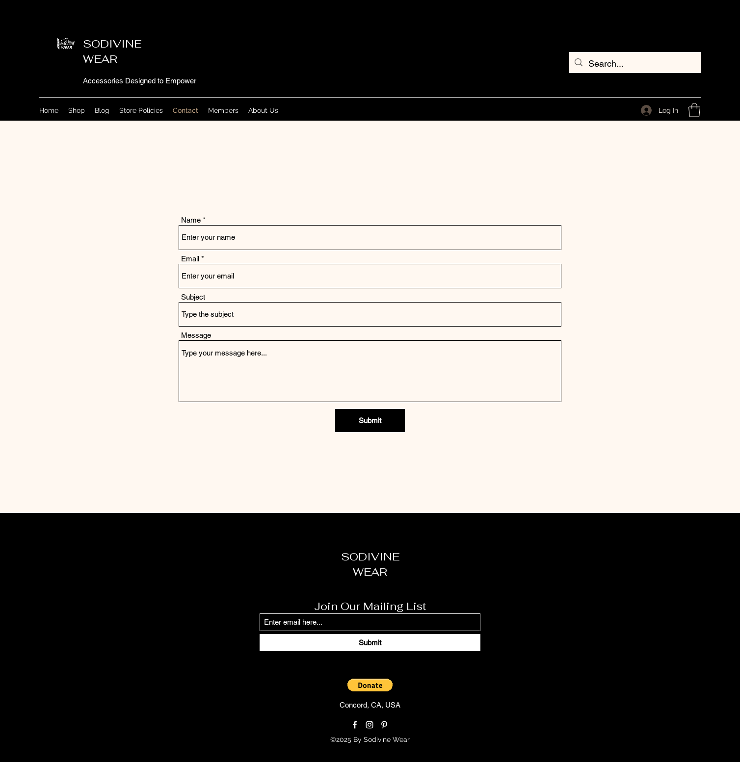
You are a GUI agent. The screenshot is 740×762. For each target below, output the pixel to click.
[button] (694, 110)
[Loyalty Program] (450, 740)
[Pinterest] (384, 725)
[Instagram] (369, 725)
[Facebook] (355, 725)
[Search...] (634, 64)
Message (196, 335)
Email (190, 258)
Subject (193, 297)
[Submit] (370, 420)
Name (191, 220)
